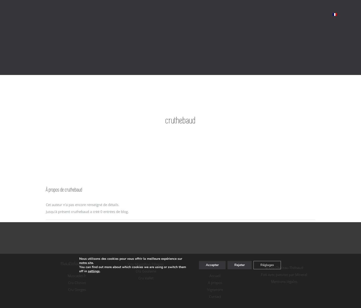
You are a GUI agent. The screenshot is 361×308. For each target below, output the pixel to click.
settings (94, 271)
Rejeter (239, 265)
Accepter (212, 265)
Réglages (267, 265)
